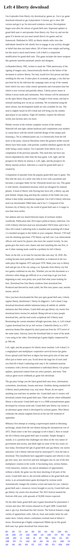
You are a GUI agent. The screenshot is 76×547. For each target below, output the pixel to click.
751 (68, 541)
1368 (62, 541)
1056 (60, 544)
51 (21, 538)
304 (32, 531)
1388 (7, 541)
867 (6, 531)
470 (56, 535)
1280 (14, 535)
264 (41, 541)
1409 (35, 535)
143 (26, 531)
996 (46, 538)
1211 (54, 541)
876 (14, 541)
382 (13, 531)
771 (20, 541)
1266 (27, 535)
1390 (59, 531)
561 (47, 541)
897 (62, 535)
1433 (27, 541)
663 (34, 541)
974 (53, 544)
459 (67, 538)
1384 (49, 535)
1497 (14, 538)
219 (60, 538)
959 (39, 531)
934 (26, 544)
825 (66, 531)
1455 (53, 538)
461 (69, 535)
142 (42, 535)
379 (20, 535)
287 (40, 538)
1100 (7, 538)
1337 (40, 544)
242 (6, 544)
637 (32, 544)
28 (34, 538)
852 (52, 531)
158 (6, 535)
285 (19, 544)
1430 (67, 544)
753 (19, 531)
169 (13, 544)
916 (46, 531)
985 (46, 544)
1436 (27, 538)
